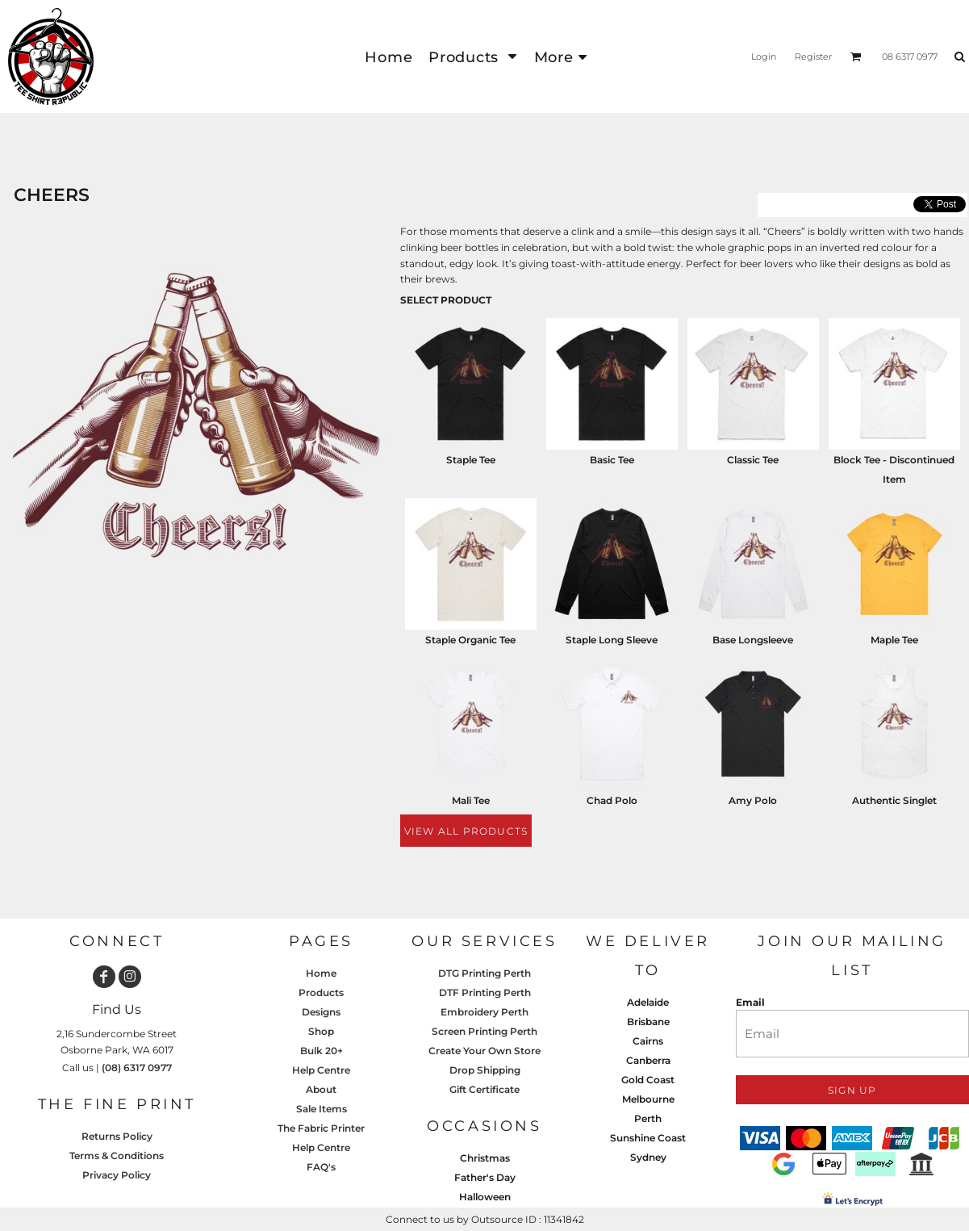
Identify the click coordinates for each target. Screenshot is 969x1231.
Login (763, 56)
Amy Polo (753, 800)
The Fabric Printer (321, 1128)
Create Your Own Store (484, 1051)
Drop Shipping (484, 1070)
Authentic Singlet (894, 800)
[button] (472, 57)
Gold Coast (648, 1080)
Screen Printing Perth (484, 1031)
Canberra (648, 1060)
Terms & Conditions (116, 1155)
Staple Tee (470, 460)
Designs (321, 1012)
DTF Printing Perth (485, 992)
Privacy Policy (116, 1175)
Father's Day (485, 1177)
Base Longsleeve (752, 640)
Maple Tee (894, 640)
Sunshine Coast (648, 1138)
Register (813, 56)
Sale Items (321, 1109)
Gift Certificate (484, 1089)
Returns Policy (116, 1136)
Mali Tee (471, 800)
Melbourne (648, 1099)
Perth (648, 1118)
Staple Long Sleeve (612, 640)
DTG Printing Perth (484, 973)
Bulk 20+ (321, 1051)
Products (321, 992)
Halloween (485, 1197)
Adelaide (648, 1002)
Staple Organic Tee (470, 640)
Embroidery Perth (484, 1012)
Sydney (648, 1157)
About (321, 1089)
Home (321, 973)
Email (750, 1002)
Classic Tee (753, 460)
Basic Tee (612, 460)
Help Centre (321, 1070)
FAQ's (321, 1167)
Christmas (485, 1158)
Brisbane (648, 1021)
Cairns (648, 1041)
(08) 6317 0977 (137, 1067)
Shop (321, 1031)
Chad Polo (612, 800)
